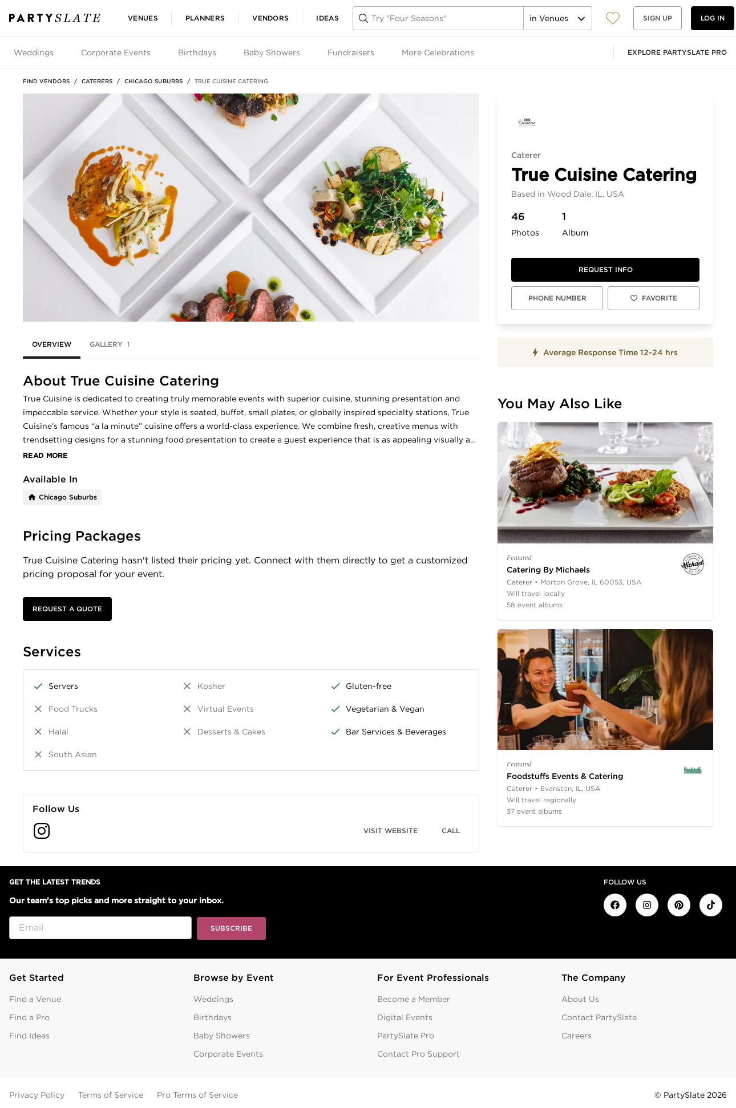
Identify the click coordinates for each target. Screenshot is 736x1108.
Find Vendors (46, 81)
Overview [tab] (51, 344)
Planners (205, 18)
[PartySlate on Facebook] (615, 905)
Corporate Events (228, 1053)
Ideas (327, 18)
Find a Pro (29, 1017)
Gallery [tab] (110, 344)
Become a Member (413, 999)
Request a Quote (67, 608)
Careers (576, 1035)
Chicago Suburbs (153, 81)
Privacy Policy (36, 1094)
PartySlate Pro (405, 1035)
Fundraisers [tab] (350, 52)
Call (451, 830)
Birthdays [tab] (197, 52)
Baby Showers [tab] (272, 52)
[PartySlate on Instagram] (647, 905)
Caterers (97, 81)
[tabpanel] (251, 612)
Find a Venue (35, 999)
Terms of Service (110, 1094)
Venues (143, 18)
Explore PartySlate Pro (677, 52)
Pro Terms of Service (197, 1094)
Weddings (213, 999)
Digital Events (404, 1017)
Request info (606, 269)
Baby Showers (221, 1035)
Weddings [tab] (34, 52)
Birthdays (212, 1017)
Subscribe (231, 928)
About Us (580, 999)
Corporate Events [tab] (116, 52)
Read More (45, 455)
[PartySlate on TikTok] (710, 905)
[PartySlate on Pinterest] (679, 905)
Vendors (270, 18)
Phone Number (557, 298)
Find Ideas (29, 1035)
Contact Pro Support (418, 1053)
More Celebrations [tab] (438, 52)
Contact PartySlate (599, 1017)
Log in (713, 18)
